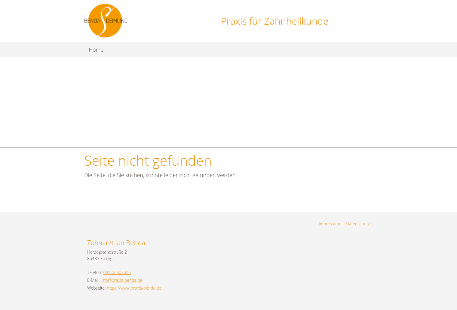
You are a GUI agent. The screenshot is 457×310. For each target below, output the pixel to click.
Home (96, 49)
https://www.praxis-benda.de (134, 288)
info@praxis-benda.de (121, 280)
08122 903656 (117, 272)
